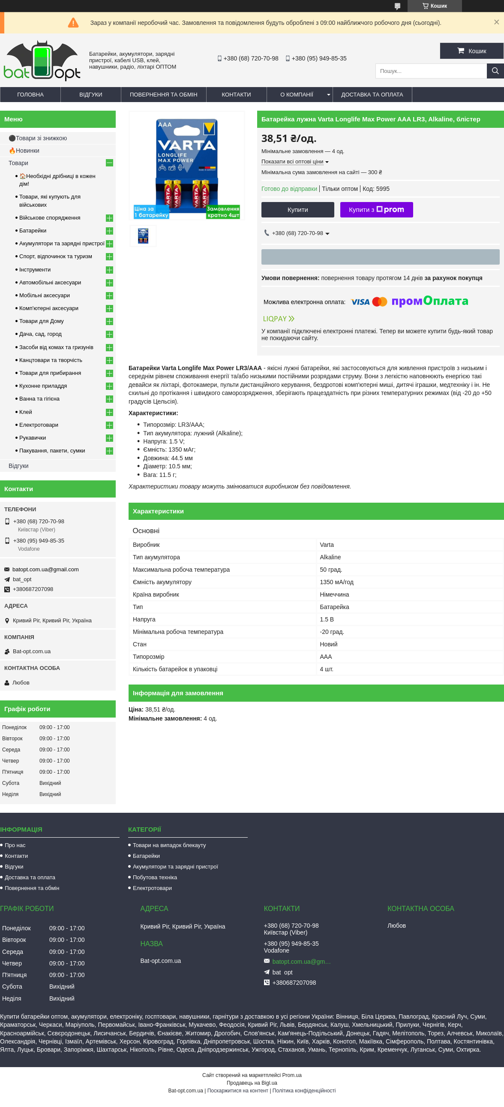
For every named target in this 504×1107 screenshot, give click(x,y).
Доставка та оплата (372, 94)
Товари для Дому (41, 321)
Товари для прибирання (50, 373)
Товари (18, 163)
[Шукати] (495, 70)
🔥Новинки (24, 150)
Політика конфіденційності (304, 1091)
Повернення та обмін (164, 94)
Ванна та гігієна (39, 398)
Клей (25, 412)
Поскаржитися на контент (237, 1091)
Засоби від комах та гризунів (56, 347)
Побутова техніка (155, 877)
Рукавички (32, 437)
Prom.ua (292, 1075)
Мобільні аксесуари (44, 295)
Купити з (376, 210)
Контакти (236, 94)
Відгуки (90, 94)
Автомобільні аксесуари (50, 282)
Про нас (15, 845)
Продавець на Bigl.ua (252, 1083)
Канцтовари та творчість (50, 360)
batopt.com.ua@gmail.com (45, 569)
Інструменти (35, 269)
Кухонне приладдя (43, 386)
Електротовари (38, 425)
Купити (298, 209)
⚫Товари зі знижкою (38, 138)
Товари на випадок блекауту (169, 845)
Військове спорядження (50, 217)
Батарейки (32, 230)
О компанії (296, 94)
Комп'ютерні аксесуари (48, 308)
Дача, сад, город (40, 334)
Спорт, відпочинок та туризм (55, 256)
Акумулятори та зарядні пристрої (62, 243)
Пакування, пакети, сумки (52, 450)
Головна (30, 94)
